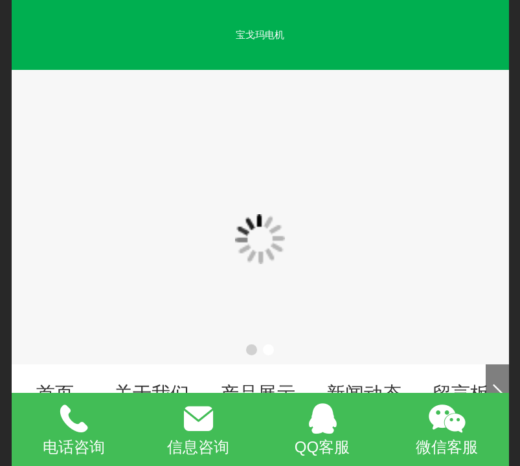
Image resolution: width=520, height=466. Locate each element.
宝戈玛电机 (260, 34)
